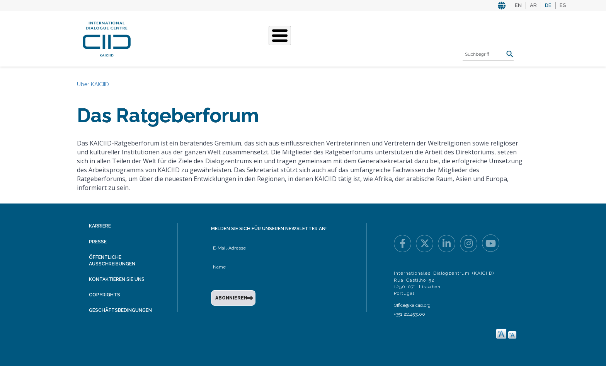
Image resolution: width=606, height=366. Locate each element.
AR (533, 5)
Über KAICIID (165, 37)
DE (548, 5)
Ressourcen (402, 37)
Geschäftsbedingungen (120, 310)
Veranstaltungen (345, 37)
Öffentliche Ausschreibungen (112, 261)
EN (518, 5)
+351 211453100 (409, 314)
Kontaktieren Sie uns (117, 279)
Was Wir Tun (212, 37)
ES (563, 5)
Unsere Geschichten (274, 37)
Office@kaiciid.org (412, 305)
